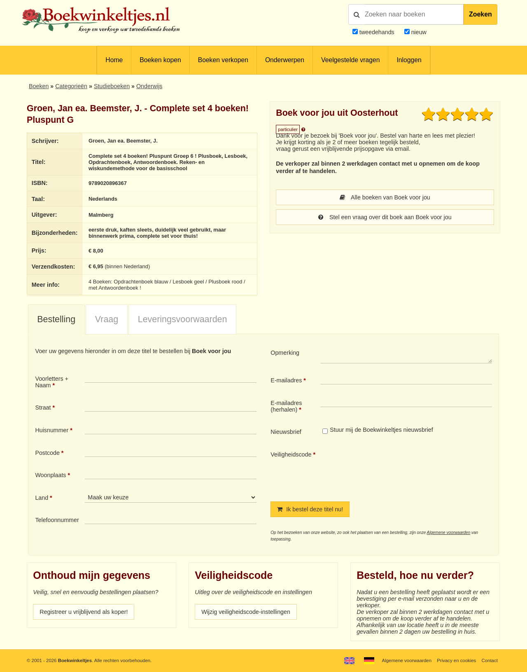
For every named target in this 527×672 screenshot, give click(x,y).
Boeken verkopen (223, 59)
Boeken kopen (160, 59)
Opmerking (284, 352)
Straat (43, 407)
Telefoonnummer (57, 520)
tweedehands (376, 32)
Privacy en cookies (456, 660)
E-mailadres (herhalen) (286, 406)
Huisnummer (51, 430)
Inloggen (408, 59)
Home (114, 59)
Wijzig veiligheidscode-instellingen (245, 612)
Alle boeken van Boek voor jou (385, 197)
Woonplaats (50, 475)
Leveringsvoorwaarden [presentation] (182, 319)
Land (41, 497)
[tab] (56, 319)
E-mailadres (286, 380)
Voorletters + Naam (51, 382)
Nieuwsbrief (285, 431)
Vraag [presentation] (106, 319)
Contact (490, 660)
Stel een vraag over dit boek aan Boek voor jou (384, 217)
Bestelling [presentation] (56, 319)
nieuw (418, 32)
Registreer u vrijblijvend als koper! (84, 612)
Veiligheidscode (290, 454)
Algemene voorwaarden (449, 532)
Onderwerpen (284, 59)
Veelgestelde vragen (350, 59)
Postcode (47, 453)
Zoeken (480, 14)
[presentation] (389, 469)
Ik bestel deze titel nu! (310, 509)
